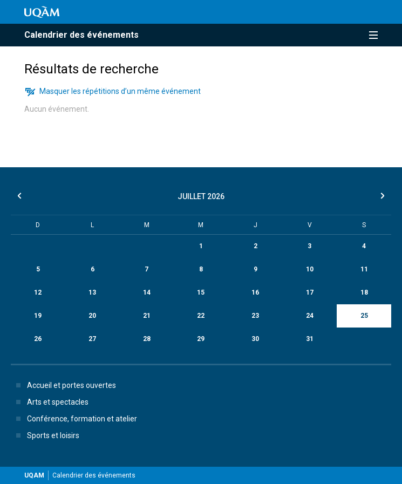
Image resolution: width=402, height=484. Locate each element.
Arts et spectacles (50, 402)
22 (201, 315)
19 (38, 315)
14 (147, 292)
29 (201, 339)
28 (147, 339)
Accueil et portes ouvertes (64, 385)
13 (92, 292)
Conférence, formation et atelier (74, 418)
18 (364, 292)
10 (310, 269)
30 (255, 339)
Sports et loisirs (45, 435)
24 (310, 315)
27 (92, 339)
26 (38, 339)
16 (255, 292)
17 (310, 292)
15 (201, 292)
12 (38, 292)
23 (255, 315)
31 (310, 339)
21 (147, 315)
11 (364, 269)
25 (364, 315)
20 (92, 315)
